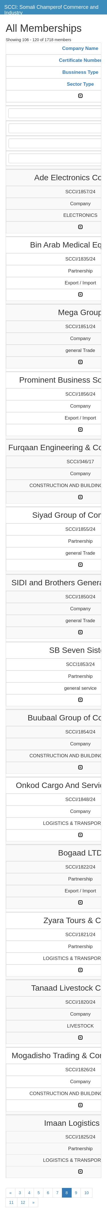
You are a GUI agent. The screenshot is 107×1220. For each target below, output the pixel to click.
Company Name (80, 48)
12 (23, 1202)
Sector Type (80, 84)
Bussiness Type (80, 72)
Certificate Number (80, 60)
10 (86, 1192)
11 (11, 1202)
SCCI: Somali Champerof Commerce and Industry (51, 9)
